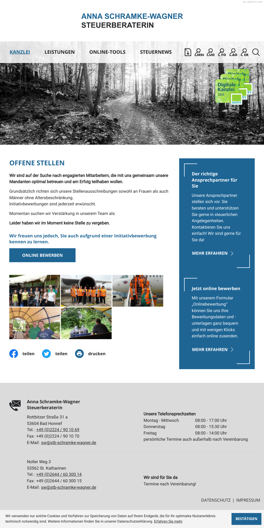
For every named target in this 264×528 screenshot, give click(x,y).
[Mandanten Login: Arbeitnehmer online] (233, 52)
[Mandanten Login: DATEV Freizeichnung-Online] (222, 52)
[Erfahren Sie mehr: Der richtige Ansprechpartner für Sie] (217, 215)
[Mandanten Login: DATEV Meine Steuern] (199, 52)
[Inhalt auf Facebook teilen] (25, 353)
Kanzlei (20, 52)
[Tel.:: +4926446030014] (59, 474)
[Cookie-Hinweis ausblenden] (246, 519)
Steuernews (156, 52)
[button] (188, 52)
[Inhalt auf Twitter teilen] (58, 353)
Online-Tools (107, 52)
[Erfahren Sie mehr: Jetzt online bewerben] (217, 321)
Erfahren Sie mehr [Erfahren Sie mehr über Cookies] (168, 521)
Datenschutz (216, 500)
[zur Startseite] (132, 20)
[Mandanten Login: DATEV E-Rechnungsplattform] (244, 52)
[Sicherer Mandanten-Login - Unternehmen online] (210, 52)
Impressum (248, 500)
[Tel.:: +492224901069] (57, 430)
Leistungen (60, 52)
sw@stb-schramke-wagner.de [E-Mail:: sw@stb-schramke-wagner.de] (68, 442)
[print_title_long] (94, 353)
